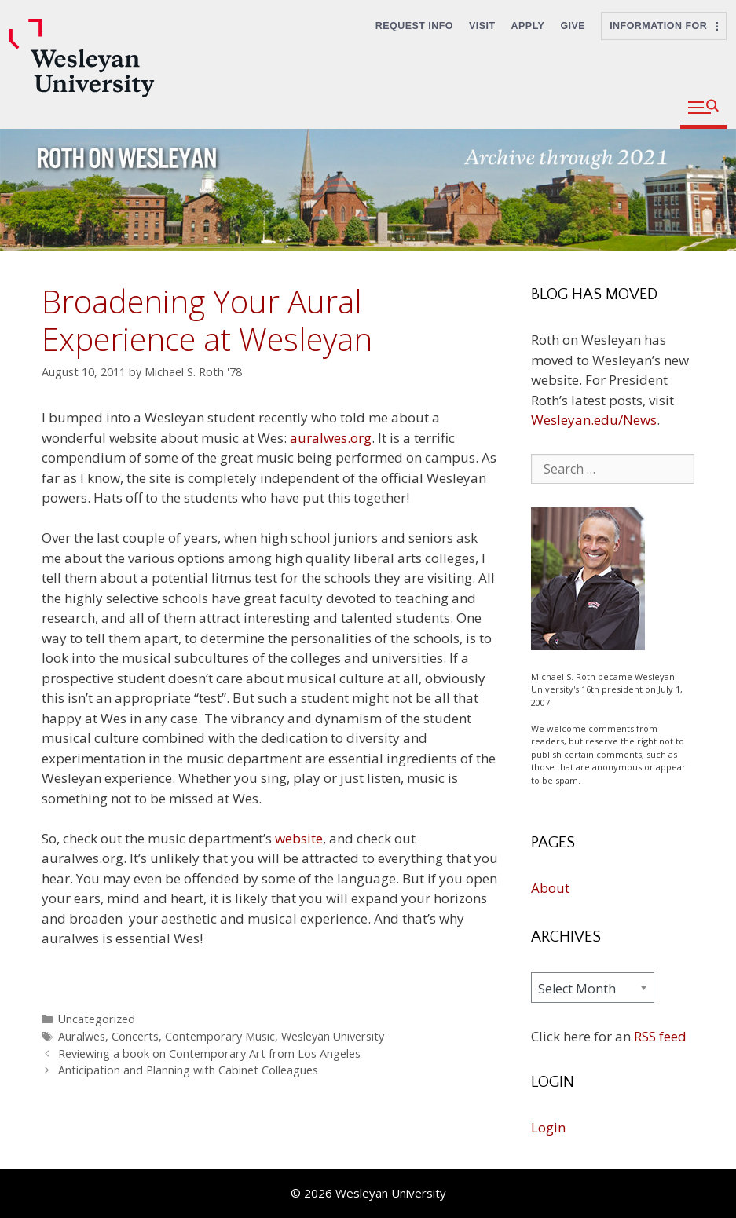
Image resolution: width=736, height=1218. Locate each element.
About (550, 888)
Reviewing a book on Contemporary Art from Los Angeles (209, 1053)
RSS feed (660, 1036)
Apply (528, 25)
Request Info (414, 25)
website (299, 838)
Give (572, 25)
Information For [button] (664, 25)
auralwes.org (329, 438)
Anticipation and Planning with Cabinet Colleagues (188, 1070)
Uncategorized (96, 1018)
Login (548, 1127)
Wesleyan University (332, 1036)
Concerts (135, 1036)
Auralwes (81, 1036)
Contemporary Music (220, 1036)
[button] (703, 108)
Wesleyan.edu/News (594, 420)
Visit (482, 25)
